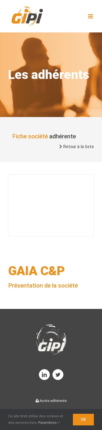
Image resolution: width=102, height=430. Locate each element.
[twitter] (57, 374)
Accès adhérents (51, 401)
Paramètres (49, 423)
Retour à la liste (76, 146)
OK (83, 419)
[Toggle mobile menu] (91, 16)
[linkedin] (44, 374)
